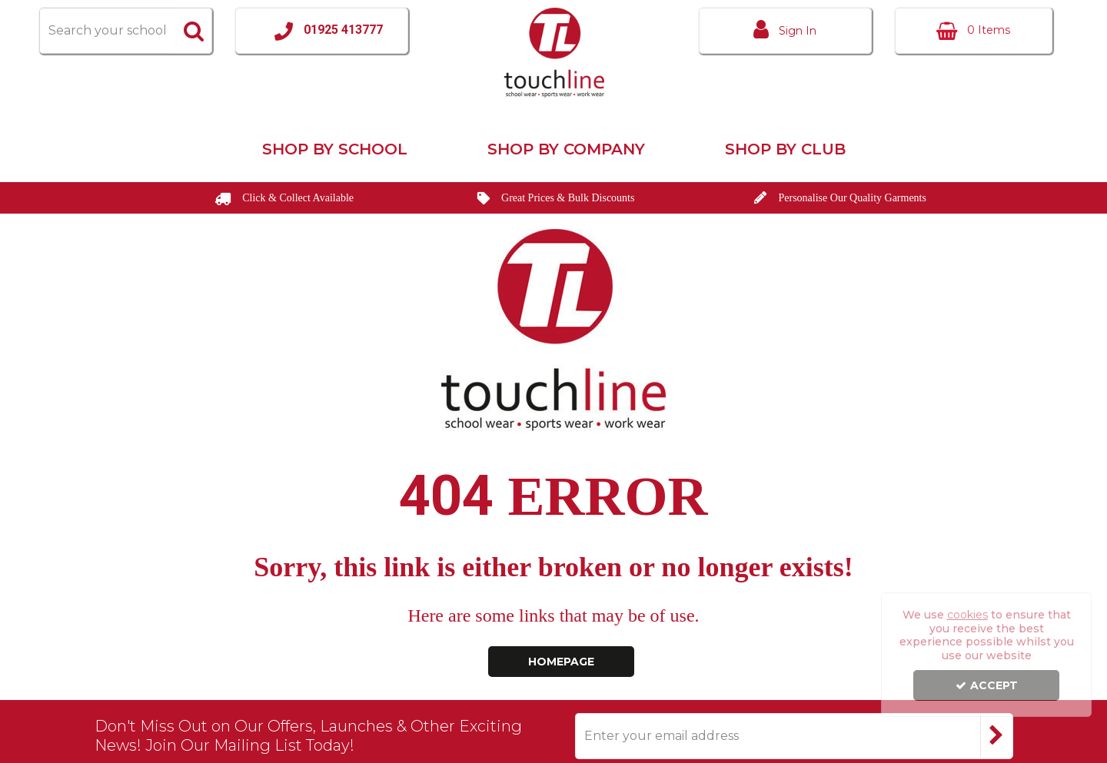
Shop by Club (785, 149)
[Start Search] (193, 31)
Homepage (561, 661)
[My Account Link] (785, 30)
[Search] (107, 31)
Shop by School (334, 149)
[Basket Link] (974, 30)
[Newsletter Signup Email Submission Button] (996, 736)
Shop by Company (566, 149)
